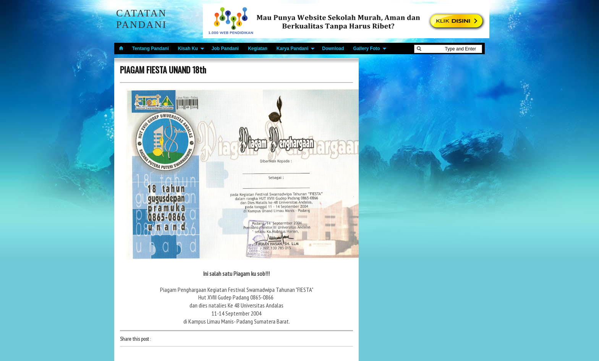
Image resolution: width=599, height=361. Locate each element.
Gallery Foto (366, 48)
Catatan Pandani (141, 19)
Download (333, 48)
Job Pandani (225, 48)
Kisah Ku (188, 48)
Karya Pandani (292, 48)
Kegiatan (257, 48)
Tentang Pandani (150, 48)
